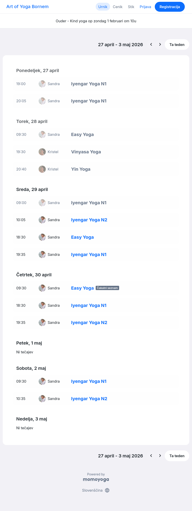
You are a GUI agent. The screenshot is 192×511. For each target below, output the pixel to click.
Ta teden (177, 44)
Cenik (118, 7)
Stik (131, 7)
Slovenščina (96, 490)
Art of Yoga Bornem (27, 6)
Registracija (170, 7)
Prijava (145, 7)
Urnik (102, 7)
